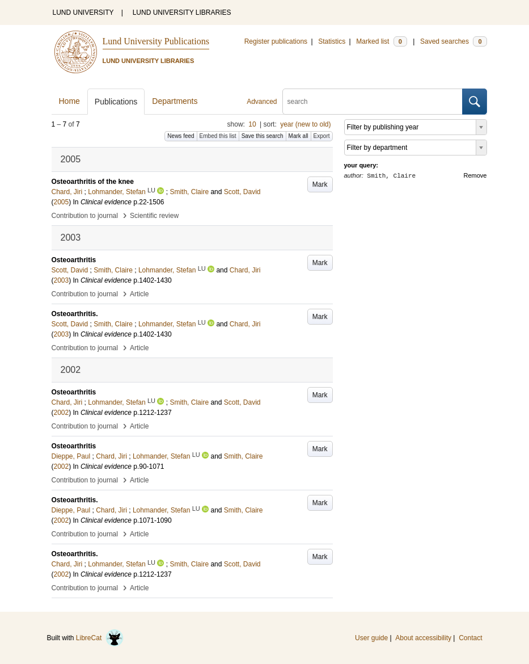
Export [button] (322, 136)
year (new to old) (305, 124)
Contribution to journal (85, 216)
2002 (61, 413)
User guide (371, 638)
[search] (372, 102)
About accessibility (423, 638)
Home (69, 101)
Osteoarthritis (74, 260)
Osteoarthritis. (75, 314)
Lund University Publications (156, 41)
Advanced (262, 102)
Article (139, 294)
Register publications (275, 41)
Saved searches (453, 41)
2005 (61, 202)
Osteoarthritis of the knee (93, 182)
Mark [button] (320, 184)
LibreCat (100, 638)
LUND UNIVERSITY (83, 12)
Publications (116, 101)
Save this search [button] (262, 136)
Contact (470, 638)
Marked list (381, 41)
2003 (61, 280)
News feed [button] (180, 136)
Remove (475, 175)
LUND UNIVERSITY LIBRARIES (182, 12)
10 (252, 124)
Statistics (331, 41)
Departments (174, 101)
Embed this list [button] (218, 136)
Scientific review (154, 216)
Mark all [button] (298, 136)
